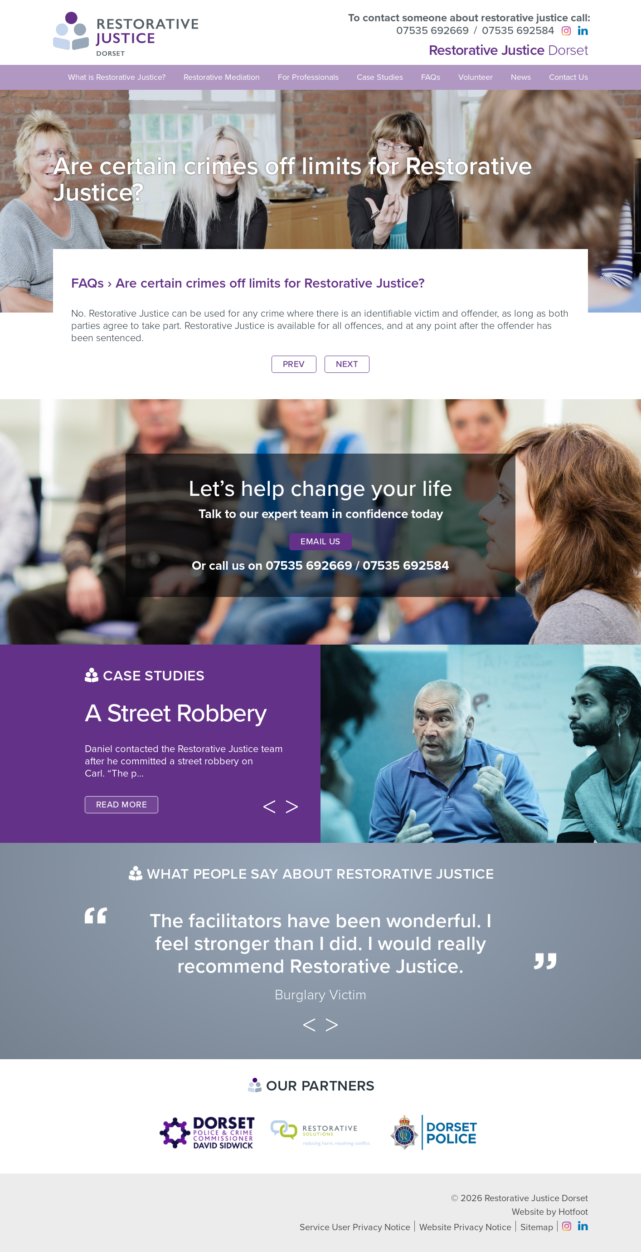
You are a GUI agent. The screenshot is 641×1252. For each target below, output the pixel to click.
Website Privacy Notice (465, 1227)
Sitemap (536, 1227)
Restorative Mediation (222, 77)
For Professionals (308, 77)
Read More (121, 805)
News (521, 77)
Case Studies (380, 77)
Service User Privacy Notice (355, 1227)
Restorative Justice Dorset (536, 1198)
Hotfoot (573, 1212)
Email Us (320, 542)
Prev (294, 364)
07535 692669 (432, 30)
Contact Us (568, 77)
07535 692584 (518, 30)
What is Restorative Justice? (116, 77)
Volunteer (475, 77)
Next (347, 364)
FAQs (430, 77)
